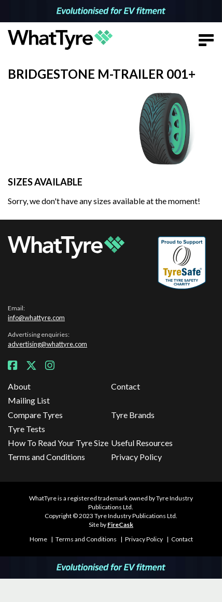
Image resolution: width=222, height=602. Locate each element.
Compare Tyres (35, 415)
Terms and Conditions (46, 457)
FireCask (120, 524)
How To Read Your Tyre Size (58, 443)
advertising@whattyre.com (47, 344)
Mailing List (29, 400)
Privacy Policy (136, 457)
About (19, 386)
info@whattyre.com (36, 317)
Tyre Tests (26, 429)
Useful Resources (142, 443)
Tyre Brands (133, 415)
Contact (125, 386)
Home (38, 539)
